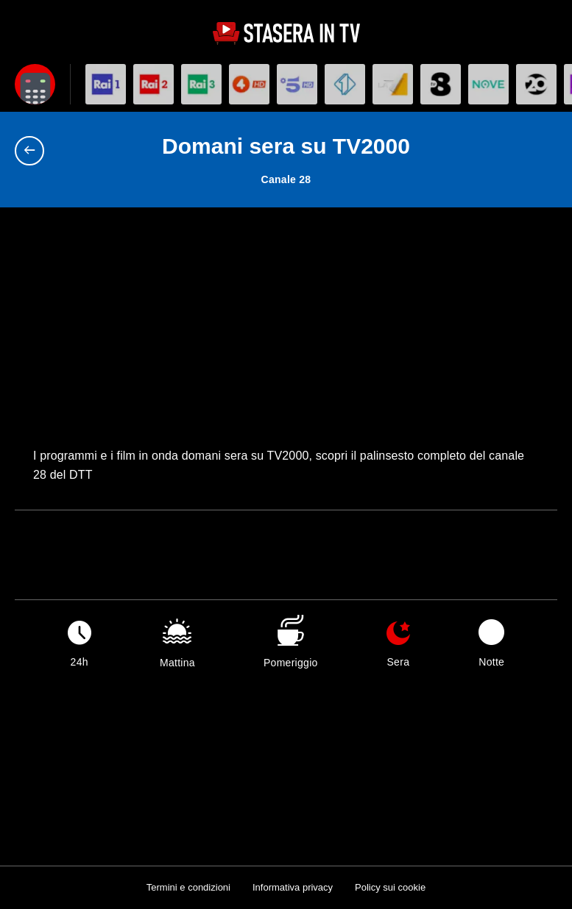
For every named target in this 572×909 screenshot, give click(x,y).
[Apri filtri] (35, 84)
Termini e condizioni (188, 887)
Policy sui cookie (390, 887)
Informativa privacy (293, 887)
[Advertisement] (286, 336)
